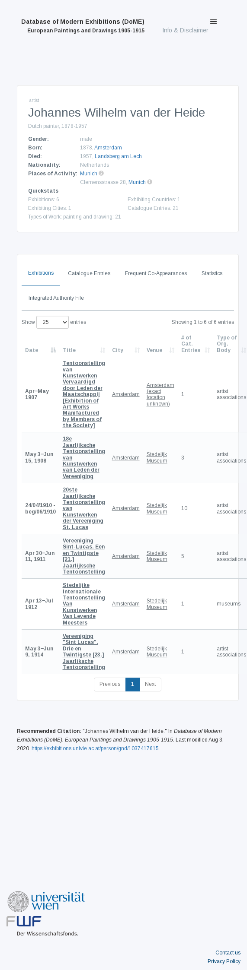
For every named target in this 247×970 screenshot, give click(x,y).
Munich (88, 174)
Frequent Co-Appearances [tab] (156, 273)
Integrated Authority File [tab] (56, 298)
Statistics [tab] (212, 273)
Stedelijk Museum (157, 457)
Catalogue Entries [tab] (89, 273)
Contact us (228, 953)
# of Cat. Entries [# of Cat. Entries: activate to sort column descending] (190, 344)
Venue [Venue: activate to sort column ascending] (154, 350)
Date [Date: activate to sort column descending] (31, 350)
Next (150, 684)
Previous (109, 684)
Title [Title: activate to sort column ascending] (69, 350)
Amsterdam (108, 148)
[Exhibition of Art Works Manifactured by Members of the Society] (84, 394)
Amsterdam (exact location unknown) (160, 394)
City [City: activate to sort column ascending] (117, 350)
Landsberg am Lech (118, 156)
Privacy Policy (224, 961)
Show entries (54, 322)
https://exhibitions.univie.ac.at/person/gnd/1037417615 (95, 748)
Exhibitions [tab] (41, 273)
